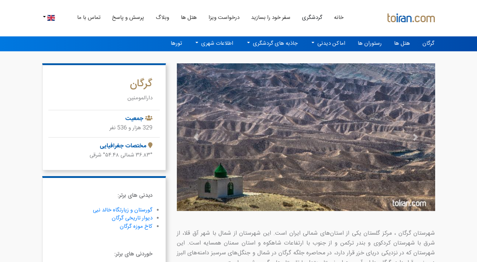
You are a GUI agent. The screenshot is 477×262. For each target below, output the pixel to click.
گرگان (428, 43)
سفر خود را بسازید (270, 17)
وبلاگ (162, 17)
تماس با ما (88, 17)
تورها (176, 43)
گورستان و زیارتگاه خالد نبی (122, 210)
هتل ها (189, 17)
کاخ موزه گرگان (136, 226)
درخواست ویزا (223, 17)
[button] (196, 137)
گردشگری (312, 17)
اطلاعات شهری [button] (216, 43)
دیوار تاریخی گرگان (132, 218)
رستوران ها (370, 43)
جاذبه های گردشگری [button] (274, 43)
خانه (335, 17)
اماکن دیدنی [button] (330, 43)
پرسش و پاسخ (128, 17)
